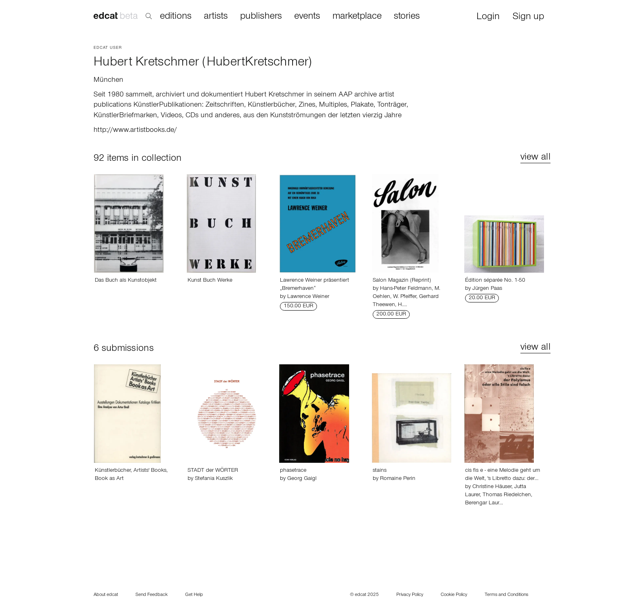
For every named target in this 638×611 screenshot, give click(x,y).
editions (176, 16)
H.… (402, 305)
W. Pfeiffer (404, 297)
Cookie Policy (454, 595)
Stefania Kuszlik (214, 479)
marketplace (357, 16)
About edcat (106, 595)
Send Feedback (151, 595)
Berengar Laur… (484, 503)
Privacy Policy (409, 595)
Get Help (194, 595)
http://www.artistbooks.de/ (135, 130)
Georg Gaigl (302, 479)
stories (407, 16)
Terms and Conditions (506, 595)
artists (216, 16)
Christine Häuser (491, 487)
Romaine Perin (397, 479)
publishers (261, 16)
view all (535, 158)
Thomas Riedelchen (507, 495)
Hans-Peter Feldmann (406, 289)
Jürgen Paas (487, 289)
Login (488, 17)
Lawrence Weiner (308, 297)
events (307, 16)
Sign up (528, 17)
